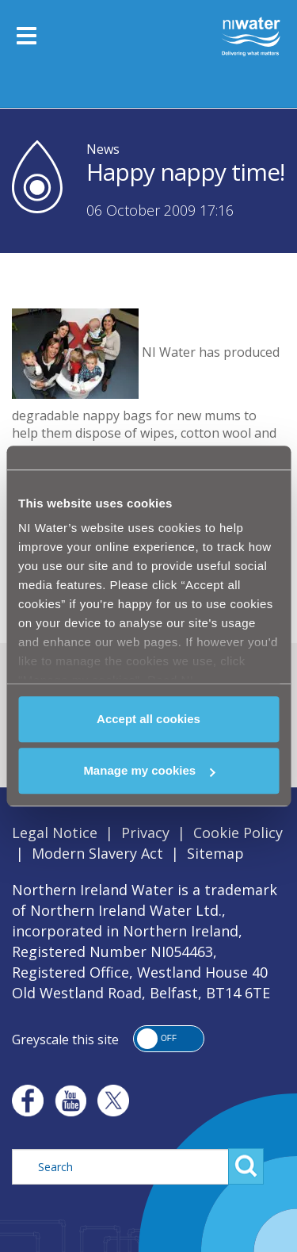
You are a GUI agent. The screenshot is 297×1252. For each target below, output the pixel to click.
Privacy (145, 832)
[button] (168, 1038)
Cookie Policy (238, 832)
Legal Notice (54, 832)
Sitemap (215, 853)
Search (246, 1166)
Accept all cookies (148, 719)
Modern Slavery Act (97, 853)
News (103, 149)
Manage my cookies (149, 770)
